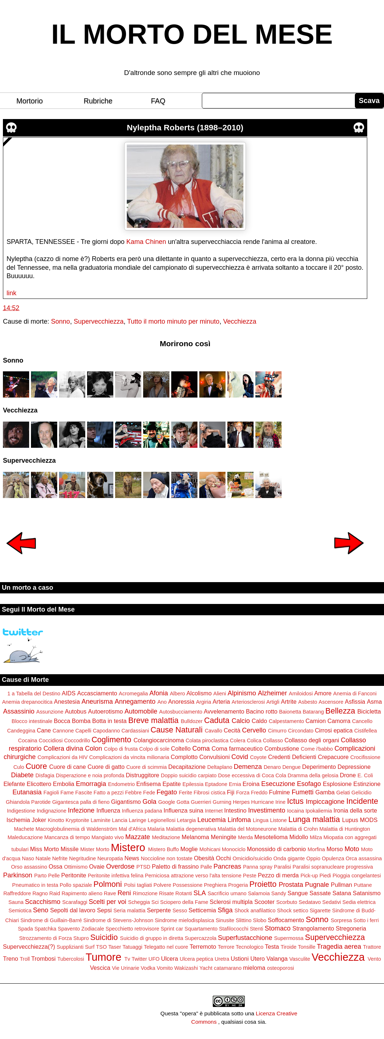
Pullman (341, 884)
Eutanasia (27, 792)
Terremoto (202, 946)
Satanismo (366, 893)
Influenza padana (142, 811)
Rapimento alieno (82, 893)
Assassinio (18, 711)
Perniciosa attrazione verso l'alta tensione (193, 875)
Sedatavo (310, 902)
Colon (93, 748)
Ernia (235, 784)
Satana (342, 893)
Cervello (254, 730)
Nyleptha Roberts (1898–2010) (185, 127)
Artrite (289, 701)
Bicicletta (369, 711)
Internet (214, 811)
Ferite (185, 792)
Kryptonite (77, 820)
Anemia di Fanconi (355, 693)
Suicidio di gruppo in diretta (151, 938)
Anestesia (67, 701)
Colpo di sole (154, 749)
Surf (89, 947)
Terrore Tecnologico (240, 947)
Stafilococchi (233, 929)
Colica (254, 740)
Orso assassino (29, 867)
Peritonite (73, 875)
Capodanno (106, 731)
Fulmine (279, 792)
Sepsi (104, 910)
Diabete (22, 775)
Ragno (40, 893)
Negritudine (82, 858)
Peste (249, 875)
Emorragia (91, 783)
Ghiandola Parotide (28, 802)
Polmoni (108, 884)
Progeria (238, 885)
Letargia (186, 820)
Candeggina (21, 731)
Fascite (83, 792)
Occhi (223, 858)
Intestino (235, 810)
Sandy (278, 893)
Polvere (162, 885)
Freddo (259, 792)
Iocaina (295, 811)
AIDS (69, 693)
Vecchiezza (239, 321)
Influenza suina (183, 810)
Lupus (350, 820)
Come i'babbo (317, 749)
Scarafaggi (74, 902)
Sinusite (225, 920)
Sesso (179, 910)
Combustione (282, 748)
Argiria (203, 702)
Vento (374, 959)
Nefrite (59, 858)
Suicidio (104, 937)
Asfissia (355, 701)
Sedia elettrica (359, 902)
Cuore (36, 766)
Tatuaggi (132, 947)
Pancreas (227, 866)
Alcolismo (199, 693)
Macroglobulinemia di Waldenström (76, 829)
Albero (177, 693)
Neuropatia (110, 858)
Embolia (63, 784)
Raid (54, 893)
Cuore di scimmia (146, 767)
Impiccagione (325, 801)
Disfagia (44, 775)
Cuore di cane (67, 766)
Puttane (363, 885)
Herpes (241, 802)
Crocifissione (365, 757)
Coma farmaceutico (237, 748)
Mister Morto (94, 849)
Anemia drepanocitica (27, 702)
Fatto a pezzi (109, 792)
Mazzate (137, 837)
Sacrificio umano (227, 893)
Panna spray (258, 867)
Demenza (248, 766)
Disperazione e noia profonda (90, 775)
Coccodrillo (77, 740)
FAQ (158, 101)
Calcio (241, 720)
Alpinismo (242, 693)
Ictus (295, 801)
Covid (239, 757)
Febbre (133, 792)
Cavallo (213, 731)
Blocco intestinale (32, 721)
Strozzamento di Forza (45, 938)
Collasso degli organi (312, 740)
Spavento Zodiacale (81, 929)
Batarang (313, 712)
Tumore (103, 957)
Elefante (14, 784)
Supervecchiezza (99, 321)
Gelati (343, 792)
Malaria (155, 829)
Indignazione (52, 811)
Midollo (298, 837)
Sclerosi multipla (231, 901)
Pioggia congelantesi (357, 875)
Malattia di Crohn (298, 829)
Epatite (171, 784)
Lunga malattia (314, 819)
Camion (315, 721)
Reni (124, 893)
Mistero (128, 847)
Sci (155, 902)
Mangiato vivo (107, 837)
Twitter (139, 959)
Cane (44, 730)
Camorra (339, 721)
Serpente (159, 910)
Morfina (316, 849)
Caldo (259, 721)
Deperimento (319, 766)
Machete (24, 829)
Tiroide (288, 947)
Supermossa (288, 938)
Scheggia (139, 902)
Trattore (372, 947)
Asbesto (307, 702)
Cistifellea (365, 731)
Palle (206, 867)
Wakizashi (186, 968)
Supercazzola (200, 938)
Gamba (324, 792)
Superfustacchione (245, 937)
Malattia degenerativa (191, 829)
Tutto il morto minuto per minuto (173, 321)
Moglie (189, 849)
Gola (149, 801)
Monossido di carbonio (276, 849)
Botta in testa (109, 721)
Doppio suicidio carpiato (189, 775)
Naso (28, 858)
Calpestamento (286, 721)
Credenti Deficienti (292, 757)
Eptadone (216, 784)
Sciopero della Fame (184, 902)
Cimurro (277, 731)
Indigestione (21, 811)
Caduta (217, 720)
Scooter (264, 901)
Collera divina (63, 748)
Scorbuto (286, 902)
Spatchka (45, 929)
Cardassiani (135, 731)
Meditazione (166, 837)
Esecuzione (278, 783)
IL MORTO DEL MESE (192, 34)
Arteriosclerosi (248, 702)
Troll (25, 959)
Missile (69, 849)
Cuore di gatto (106, 766)
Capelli (83, 731)
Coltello (181, 748)
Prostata (291, 884)
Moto (352, 849)
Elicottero (39, 784)
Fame (67, 792)
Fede (149, 792)
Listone (278, 820)
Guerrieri (201, 802)
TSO (101, 947)
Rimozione (145, 893)
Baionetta (290, 712)
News (132, 858)
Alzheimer (272, 693)
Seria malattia (129, 910)
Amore (323, 693)
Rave (110, 893)
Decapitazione (187, 766)
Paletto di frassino (175, 866)
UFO (154, 959)
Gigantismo (126, 801)
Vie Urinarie (125, 968)
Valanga (276, 958)
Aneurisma (97, 701)
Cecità (232, 730)
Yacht (205, 968)
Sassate (320, 893)
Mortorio (29, 101)
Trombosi (43, 958)
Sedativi (331, 902)
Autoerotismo (105, 711)
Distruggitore (142, 775)
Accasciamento (97, 693)
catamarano (228, 968)
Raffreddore (17, 893)
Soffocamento (286, 920)
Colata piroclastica (206, 740)
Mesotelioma (271, 837)
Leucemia (211, 819)
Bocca (62, 721)
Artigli (272, 702)
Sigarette (320, 910)
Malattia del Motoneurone (247, 829)
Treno (10, 958)
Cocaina (28, 740)
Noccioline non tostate (167, 858)
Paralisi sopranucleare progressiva (333, 867)
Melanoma (195, 837)
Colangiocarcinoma (158, 740)
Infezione (81, 810)
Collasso (273, 740)
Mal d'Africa (132, 829)
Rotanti (183, 893)
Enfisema (148, 784)
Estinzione (367, 784)
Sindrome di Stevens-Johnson (118, 920)
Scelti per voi (107, 901)
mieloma (254, 967)
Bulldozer (192, 721)
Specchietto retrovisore (132, 929)
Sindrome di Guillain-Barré (51, 920)
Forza (243, 792)
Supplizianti (70, 947)
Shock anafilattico (255, 910)
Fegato (167, 792)
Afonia (158, 693)
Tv (127, 959)
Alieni (219, 693)
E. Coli (365, 775)
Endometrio (121, 784)
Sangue (297, 893)
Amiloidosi (301, 693)
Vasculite (299, 959)
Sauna (16, 902)
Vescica (100, 967)
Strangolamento (313, 928)
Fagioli (51, 792)
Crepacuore (333, 757)
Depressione (354, 766)
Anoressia (181, 701)
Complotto (184, 757)
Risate (166, 893)
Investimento (266, 810)
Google (166, 802)
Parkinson (17, 875)
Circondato (301, 731)
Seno (40, 910)
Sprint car (172, 929)
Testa (272, 946)
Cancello (362, 721)
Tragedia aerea (339, 946)
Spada (25, 929)
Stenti (256, 929)
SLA (199, 893)
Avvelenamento (224, 711)
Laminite (100, 820)
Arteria (221, 701)
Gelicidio (362, 792)
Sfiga (225, 910)
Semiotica (19, 910)
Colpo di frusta (121, 749)
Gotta (183, 802)
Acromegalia (133, 693)
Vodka (148, 968)
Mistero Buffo (163, 849)
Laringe (137, 820)
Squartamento (201, 929)
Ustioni (239, 958)
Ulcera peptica (196, 959)
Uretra (222, 959)
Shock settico (292, 910)
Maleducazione (25, 837)
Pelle (54, 875)
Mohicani (209, 849)
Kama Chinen (146, 241)
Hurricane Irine (268, 802)
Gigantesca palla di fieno (81, 802)
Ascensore (331, 702)
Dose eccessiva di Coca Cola (252, 775)
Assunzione (49, 712)
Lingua (261, 820)
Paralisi (282, 867)
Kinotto (56, 820)
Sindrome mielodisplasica (184, 920)
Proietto (263, 884)
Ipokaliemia (318, 811)
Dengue (291, 767)
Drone (348, 775)
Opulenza (333, 858)
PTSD (143, 867)
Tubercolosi (70, 959)
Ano (162, 702)
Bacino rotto (261, 711)
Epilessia (193, 784)
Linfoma (239, 819)
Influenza (108, 810)
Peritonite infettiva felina (116, 875)
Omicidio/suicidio (252, 858)
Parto (40, 875)
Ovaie (97, 866)
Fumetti (302, 792)
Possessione (188, 885)
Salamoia (259, 893)
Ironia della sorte (355, 810)
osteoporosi (280, 968)
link (11, 293)
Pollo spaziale (76, 885)
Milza (316, 837)
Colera (237, 740)
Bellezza (340, 710)
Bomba (81, 721)
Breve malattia (153, 720)
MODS (369, 820)
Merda (245, 837)
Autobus (75, 711)
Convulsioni (214, 757)
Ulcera (169, 958)
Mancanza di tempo (67, 837)
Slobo (259, 920)
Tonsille (307, 947)
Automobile (141, 711)
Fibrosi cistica (210, 792)
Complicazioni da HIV (63, 757)
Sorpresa (341, 920)
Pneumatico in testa (35, 885)
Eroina (251, 784)
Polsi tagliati (138, 885)
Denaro (272, 767)
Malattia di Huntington (344, 829)
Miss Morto (44, 849)
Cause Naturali (176, 729)
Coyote (258, 757)
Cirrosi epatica (333, 730)
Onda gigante (289, 858)
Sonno (60, 321)
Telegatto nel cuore (166, 947)
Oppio (313, 858)
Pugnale (317, 884)
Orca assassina (364, 858)
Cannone (63, 731)
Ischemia (18, 820)
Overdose (120, 866)
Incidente (362, 801)
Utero (257, 958)
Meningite (223, 837)
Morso (334, 849)
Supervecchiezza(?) (29, 946)
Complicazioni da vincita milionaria (129, 757)
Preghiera (215, 885)
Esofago (309, 783)
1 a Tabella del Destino (33, 693)
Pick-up (309, 875)
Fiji (231, 792)
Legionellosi (162, 820)
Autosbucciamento (180, 712)
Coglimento (111, 739)
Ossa (55, 866)
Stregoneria (351, 928)
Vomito (165, 968)
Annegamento (135, 701)
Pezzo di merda (278, 875)
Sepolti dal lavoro (72, 910)
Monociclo (234, 849)
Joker (39, 820)
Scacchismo (42, 901)
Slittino (243, 920)
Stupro (81, 938)
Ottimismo (76, 867)
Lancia (119, 820)
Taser (114, 947)
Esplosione (337, 784)
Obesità (204, 858)
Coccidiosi (51, 740)
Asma (374, 701)
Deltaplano (219, 767)
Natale (43, 858)
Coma (201, 748)
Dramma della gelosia (313, 775)
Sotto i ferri (366, 920)
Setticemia (202, 910)
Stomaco (278, 928)
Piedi (325, 875)
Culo (18, 767)
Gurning (222, 802)
